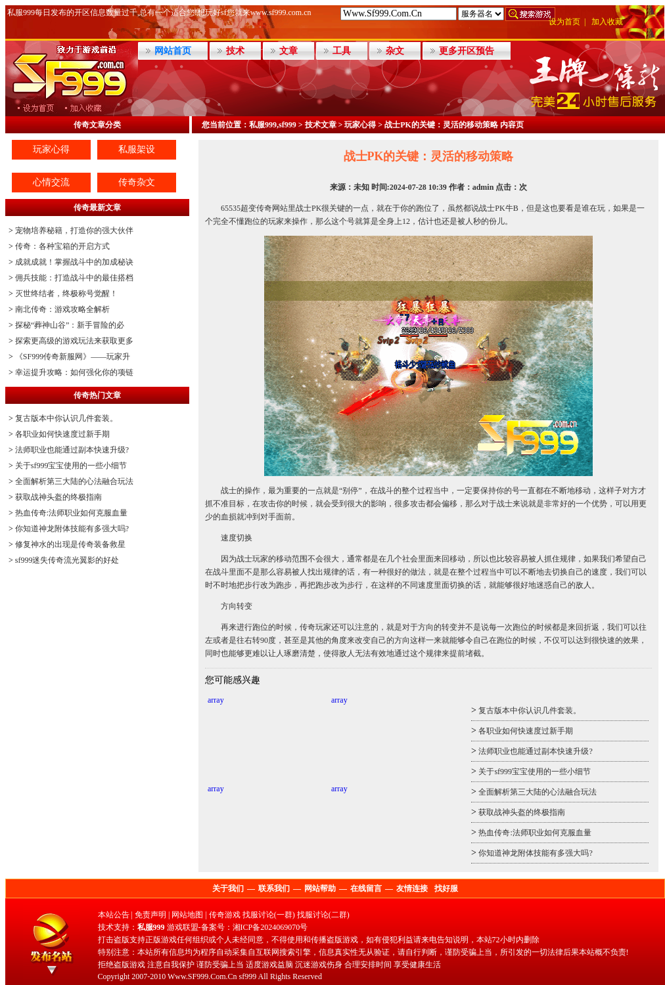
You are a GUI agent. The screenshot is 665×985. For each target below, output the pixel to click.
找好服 (446, 888)
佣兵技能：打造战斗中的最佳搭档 (74, 277)
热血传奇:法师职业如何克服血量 (71, 512)
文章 (288, 51)
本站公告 (113, 914)
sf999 (248, 976)
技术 (235, 51)
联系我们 (274, 888)
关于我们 (228, 888)
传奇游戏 (225, 914)
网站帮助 (320, 888)
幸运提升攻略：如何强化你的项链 (74, 372)
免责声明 (150, 914)
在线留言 (366, 888)
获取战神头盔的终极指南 (58, 497)
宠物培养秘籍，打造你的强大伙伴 (74, 230)
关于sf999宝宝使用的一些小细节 (71, 465)
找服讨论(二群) (323, 914)
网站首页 (172, 51)
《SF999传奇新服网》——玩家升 (72, 356)
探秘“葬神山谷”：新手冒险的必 (70, 325)
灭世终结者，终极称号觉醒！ (66, 293)
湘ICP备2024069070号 (270, 927)
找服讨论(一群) (268, 914)
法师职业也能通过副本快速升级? (72, 449)
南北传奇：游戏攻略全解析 (62, 309)
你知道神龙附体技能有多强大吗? (72, 528)
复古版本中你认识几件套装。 (66, 418)
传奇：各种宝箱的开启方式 (62, 246)
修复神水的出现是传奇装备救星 (70, 544)
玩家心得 (51, 149)
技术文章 (320, 124)
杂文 (395, 51)
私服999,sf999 (272, 124)
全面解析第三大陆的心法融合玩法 (74, 481)
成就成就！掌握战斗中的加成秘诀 (74, 262)
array (216, 700)
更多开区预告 (466, 51)
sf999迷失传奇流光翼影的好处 (67, 560)
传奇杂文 (136, 182)
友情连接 (412, 888)
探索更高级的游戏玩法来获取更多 (74, 340)
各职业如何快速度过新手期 (62, 434)
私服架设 (136, 149)
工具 (341, 51)
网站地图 (187, 914)
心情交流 (51, 182)
